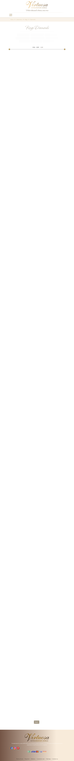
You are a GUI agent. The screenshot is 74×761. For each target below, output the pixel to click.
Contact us (55, 759)
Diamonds (32, 19)
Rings (26, 19)
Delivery (33, 759)
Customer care (41, 759)
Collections (19, 19)
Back (36, 722)
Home (12, 19)
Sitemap (48, 759)
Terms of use (19, 759)
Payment (27, 759)
